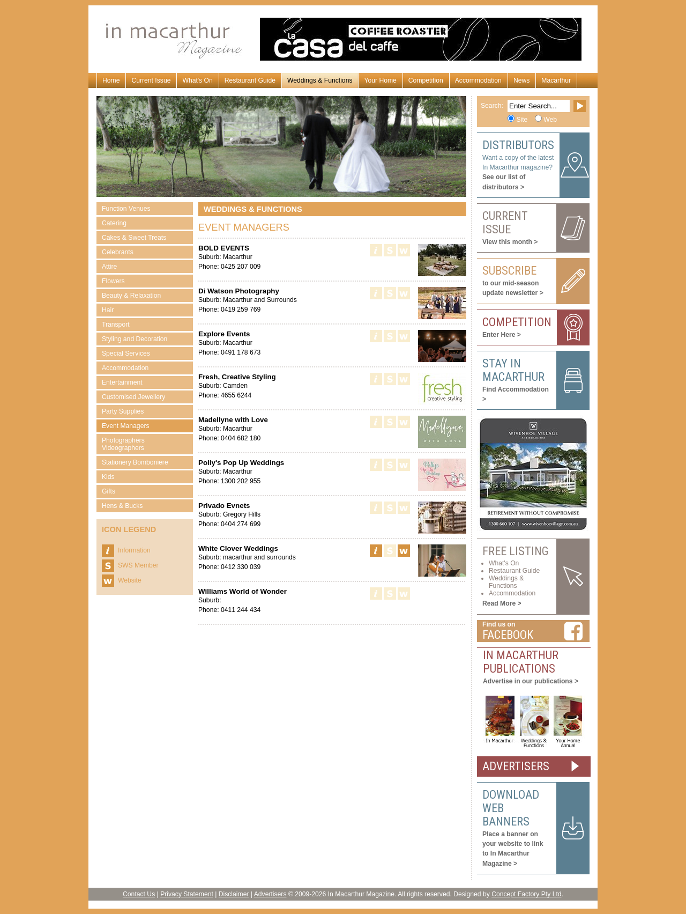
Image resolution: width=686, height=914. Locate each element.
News (521, 80)
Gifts (108, 491)
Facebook (507, 635)
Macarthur (556, 80)
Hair (108, 310)
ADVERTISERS (515, 766)
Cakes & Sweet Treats (134, 237)
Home (111, 80)
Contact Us (139, 894)
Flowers (113, 281)
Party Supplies (123, 411)
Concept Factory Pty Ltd (526, 894)
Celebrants (117, 252)
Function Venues (126, 208)
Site (521, 119)
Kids (108, 477)
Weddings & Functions (319, 80)
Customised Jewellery (133, 397)
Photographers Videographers (123, 444)
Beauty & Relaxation (131, 295)
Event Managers (126, 426)
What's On (197, 80)
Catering (114, 223)
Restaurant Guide (250, 80)
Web (550, 119)
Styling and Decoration (134, 339)
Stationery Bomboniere (135, 462)
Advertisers (270, 894)
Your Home (380, 80)
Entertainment (122, 382)
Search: (492, 105)
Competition (425, 80)
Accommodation (478, 80)
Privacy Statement (186, 894)
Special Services (126, 353)
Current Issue (150, 80)
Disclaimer (234, 894)
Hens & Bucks (122, 506)
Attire (109, 266)
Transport (116, 324)
